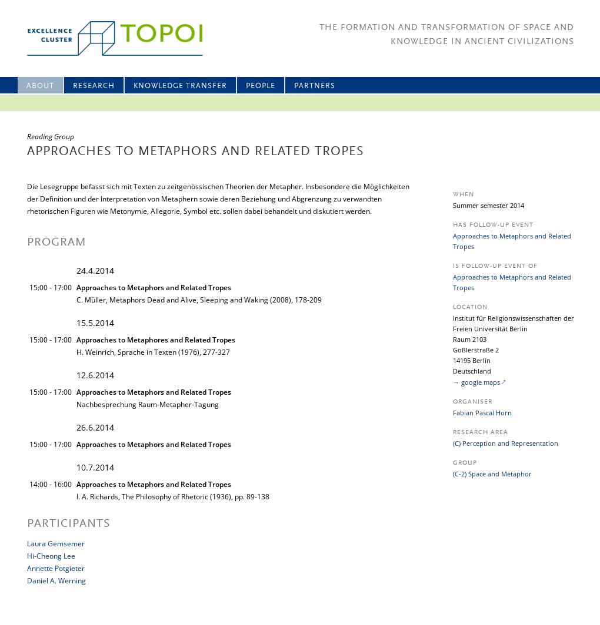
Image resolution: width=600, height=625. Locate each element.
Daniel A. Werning (56, 581)
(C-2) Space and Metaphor (492, 473)
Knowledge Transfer (180, 86)
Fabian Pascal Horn (482, 412)
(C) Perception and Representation (505, 443)
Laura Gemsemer (56, 544)
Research (94, 86)
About (40, 86)
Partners (314, 86)
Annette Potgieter (56, 568)
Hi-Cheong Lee (51, 556)
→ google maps (476, 382)
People (260, 86)
